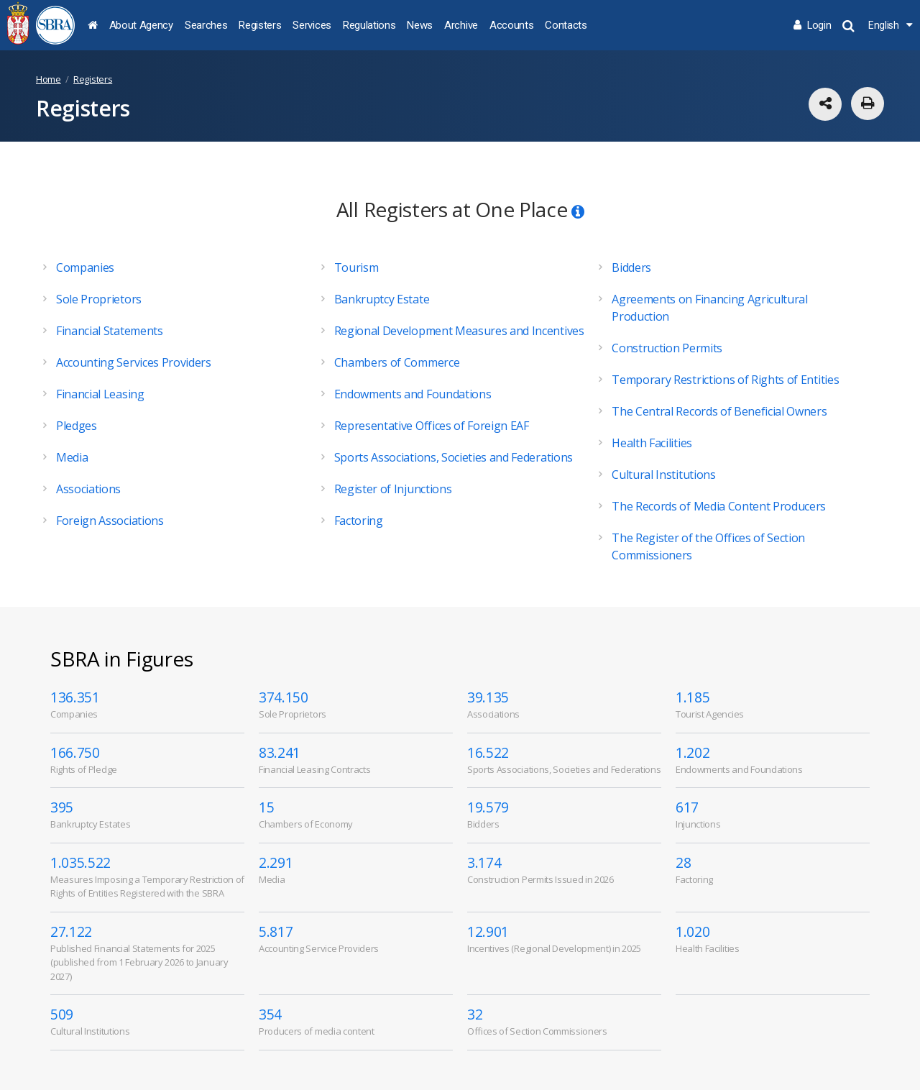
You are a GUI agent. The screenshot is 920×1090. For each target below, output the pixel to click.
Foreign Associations (110, 520)
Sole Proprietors (99, 299)
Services (312, 25)
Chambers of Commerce (397, 362)
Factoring (358, 520)
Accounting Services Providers (133, 362)
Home (48, 79)
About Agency (141, 25)
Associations (88, 489)
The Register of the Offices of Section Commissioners (708, 546)
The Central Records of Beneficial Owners (719, 411)
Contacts (565, 25)
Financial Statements (109, 331)
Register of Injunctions (393, 489)
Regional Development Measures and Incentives (459, 331)
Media (72, 457)
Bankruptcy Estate (382, 299)
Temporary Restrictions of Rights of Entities (725, 380)
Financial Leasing (100, 394)
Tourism (356, 267)
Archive (461, 25)
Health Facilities (652, 443)
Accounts (511, 25)
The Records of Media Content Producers (719, 506)
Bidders (631, 267)
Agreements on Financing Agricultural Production (709, 307)
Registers (260, 25)
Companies (85, 267)
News (420, 25)
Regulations (369, 25)
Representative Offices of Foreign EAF (431, 426)
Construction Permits (667, 348)
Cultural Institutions (663, 474)
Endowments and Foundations (413, 394)
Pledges (76, 426)
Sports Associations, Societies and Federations (453, 457)
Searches (206, 25)
